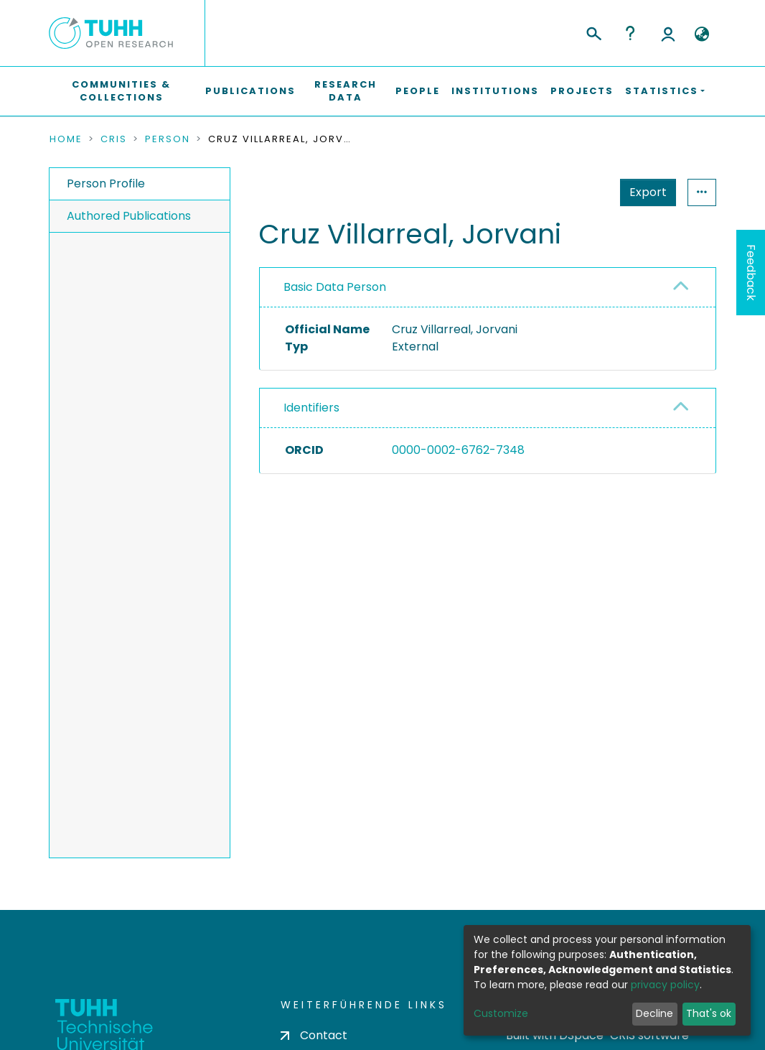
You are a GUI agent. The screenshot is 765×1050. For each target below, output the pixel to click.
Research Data (345, 91)
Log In (668, 33)
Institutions (495, 91)
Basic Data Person (334, 287)
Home (66, 139)
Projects (582, 91)
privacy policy (665, 984)
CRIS (113, 139)
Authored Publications (129, 216)
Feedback (751, 272)
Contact (314, 1035)
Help (630, 33)
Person (167, 139)
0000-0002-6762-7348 (458, 450)
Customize (501, 1013)
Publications (250, 91)
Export (648, 192)
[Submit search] (593, 31)
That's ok (708, 1013)
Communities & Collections (121, 91)
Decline (654, 1013)
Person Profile (106, 183)
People (417, 91)
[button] (701, 34)
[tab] (487, 287)
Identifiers (311, 407)
